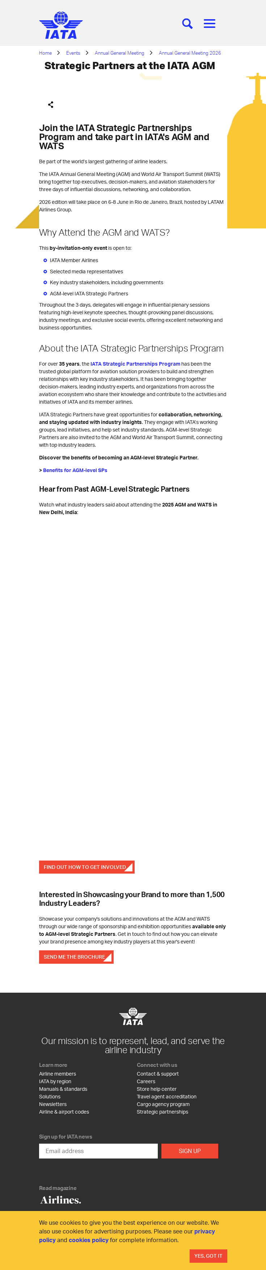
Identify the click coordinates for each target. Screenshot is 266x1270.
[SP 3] (133, 800)
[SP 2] (133, 687)
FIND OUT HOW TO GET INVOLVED (85, 867)
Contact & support (158, 1074)
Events (73, 53)
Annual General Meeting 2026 (190, 53)
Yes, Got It (208, 1256)
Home (45, 53)
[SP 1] (133, 574)
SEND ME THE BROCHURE (74, 957)
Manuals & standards (63, 1089)
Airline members (57, 1074)
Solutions (49, 1096)
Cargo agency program (163, 1104)
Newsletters (53, 1104)
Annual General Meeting (119, 53)
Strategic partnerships (162, 1112)
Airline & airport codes (64, 1112)
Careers (146, 1081)
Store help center (157, 1089)
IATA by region (55, 1081)
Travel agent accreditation (167, 1096)
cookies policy (89, 1240)
